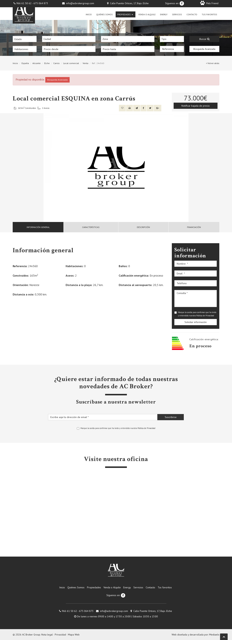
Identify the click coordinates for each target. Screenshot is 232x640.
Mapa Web (74, 634)
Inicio (89, 14)
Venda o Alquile (147, 14)
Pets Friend (209, 3)
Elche (47, 63)
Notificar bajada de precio (195, 105)
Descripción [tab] (143, 227)
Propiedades (125, 14)
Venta (85, 63)
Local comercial (71, 63)
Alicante (36, 63)
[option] (116, 167)
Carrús (56, 63)
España (25, 63)
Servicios (177, 14)
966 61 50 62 (24, 3)
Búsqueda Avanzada (204, 49)
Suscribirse (171, 417)
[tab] (38, 227)
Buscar (204, 39)
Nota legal (47, 634)
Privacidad (60, 634)
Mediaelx (214, 634)
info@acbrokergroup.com (80, 3)
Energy (163, 14)
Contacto (192, 14)
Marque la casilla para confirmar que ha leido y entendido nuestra (195, 314)
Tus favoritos (209, 14)
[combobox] (69, 39)
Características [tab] (91, 227)
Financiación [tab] (194, 227)
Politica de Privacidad (205, 315)
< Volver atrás (212, 63)
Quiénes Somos (104, 14)
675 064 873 (41, 3)
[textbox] (69, 39)
